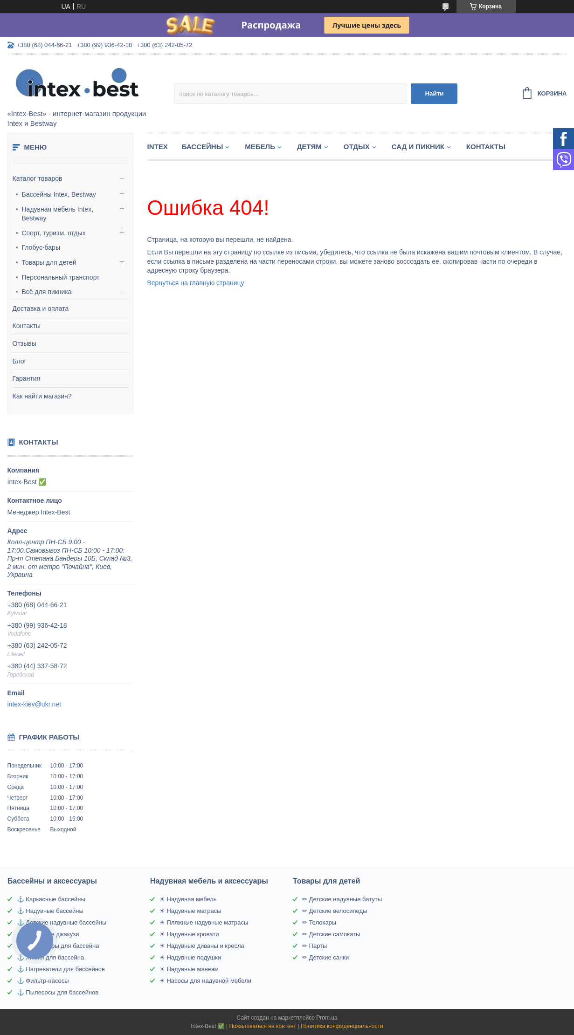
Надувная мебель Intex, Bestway (58, 214)
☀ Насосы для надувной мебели (205, 980)
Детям (309, 146)
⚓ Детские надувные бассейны (61, 922)
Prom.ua (326, 1017)
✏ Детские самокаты (331, 934)
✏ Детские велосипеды (334, 910)
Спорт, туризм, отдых (54, 233)
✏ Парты (314, 945)
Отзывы (24, 343)
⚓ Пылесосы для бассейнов (57, 992)
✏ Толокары (319, 922)
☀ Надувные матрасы (190, 910)
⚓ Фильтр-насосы (43, 980)
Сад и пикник (418, 146)
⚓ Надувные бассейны (50, 910)
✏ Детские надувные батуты (342, 899)
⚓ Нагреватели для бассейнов (61, 969)
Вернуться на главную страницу (195, 283)
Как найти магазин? (42, 396)
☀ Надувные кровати (189, 934)
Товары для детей (49, 262)
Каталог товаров (37, 178)
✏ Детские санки (325, 957)
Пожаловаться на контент (262, 1026)
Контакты (27, 325)
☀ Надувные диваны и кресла (201, 945)
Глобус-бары (41, 247)
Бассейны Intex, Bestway (59, 194)
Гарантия (27, 378)
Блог (20, 361)
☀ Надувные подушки (190, 957)
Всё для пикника (47, 291)
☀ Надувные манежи (189, 969)
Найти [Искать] (434, 93)
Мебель (260, 146)
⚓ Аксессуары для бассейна (58, 945)
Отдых (357, 146)
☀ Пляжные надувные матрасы (204, 922)
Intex (157, 146)
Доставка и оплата (41, 308)
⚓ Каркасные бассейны (51, 899)
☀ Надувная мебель (188, 899)
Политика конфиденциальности (342, 1026)
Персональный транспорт (61, 277)
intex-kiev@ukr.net (34, 704)
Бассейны (202, 146)
